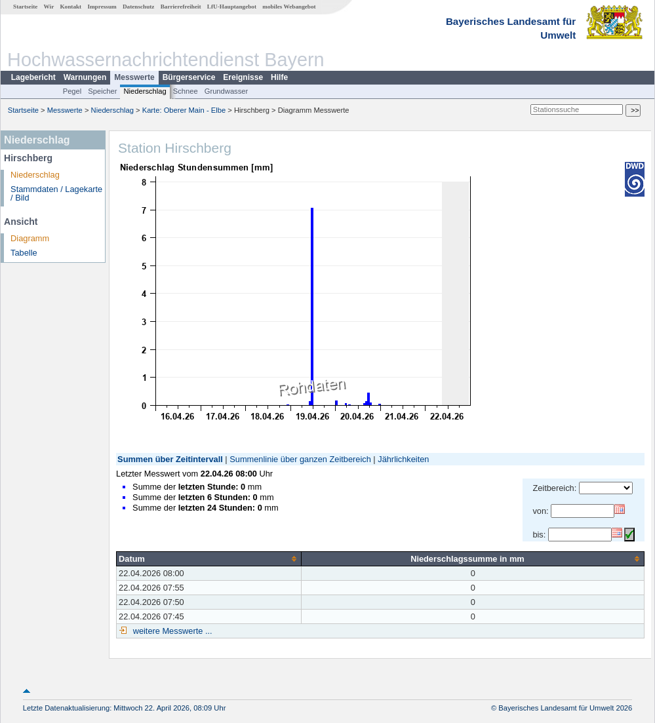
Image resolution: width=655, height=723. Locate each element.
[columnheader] (209, 558)
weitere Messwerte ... (171, 631)
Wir (49, 6)
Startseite (25, 6)
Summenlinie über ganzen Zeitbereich (300, 459)
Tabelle (23, 253)
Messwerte (134, 77)
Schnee (185, 91)
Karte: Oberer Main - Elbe (184, 110)
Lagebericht (33, 77)
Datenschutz (139, 6)
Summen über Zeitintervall (170, 459)
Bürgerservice (189, 77)
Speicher (102, 91)
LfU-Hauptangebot (231, 6)
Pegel (72, 91)
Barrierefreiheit (181, 6)
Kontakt (70, 6)
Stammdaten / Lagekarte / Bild (56, 193)
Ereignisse (243, 77)
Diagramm (29, 238)
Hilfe (279, 77)
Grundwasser (226, 91)
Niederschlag (144, 91)
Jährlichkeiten (403, 459)
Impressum (101, 6)
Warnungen (85, 77)
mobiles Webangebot (288, 6)
